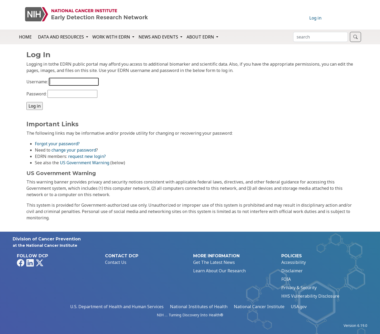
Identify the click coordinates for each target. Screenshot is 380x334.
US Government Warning (84, 163)
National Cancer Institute (259, 306)
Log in (315, 18)
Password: (36, 94)
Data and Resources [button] (61, 37)
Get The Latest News (214, 262)
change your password (73, 150)
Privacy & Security (299, 288)
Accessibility (293, 262)
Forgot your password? (57, 144)
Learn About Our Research (219, 271)
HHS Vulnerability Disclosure (310, 296)
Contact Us (115, 262)
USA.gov (299, 306)
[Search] (320, 37)
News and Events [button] (159, 37)
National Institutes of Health (198, 306)
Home (25, 37)
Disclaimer (292, 271)
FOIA (286, 279)
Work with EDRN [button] (111, 37)
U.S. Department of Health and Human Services (117, 306)
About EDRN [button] (201, 37)
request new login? (87, 156)
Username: (37, 82)
